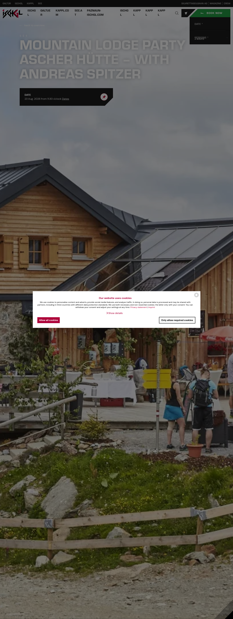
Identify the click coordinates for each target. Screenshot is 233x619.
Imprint (151, 307)
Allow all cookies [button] (48, 320)
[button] (114, 313)
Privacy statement (138, 307)
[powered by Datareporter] (196, 297)
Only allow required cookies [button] (177, 320)
